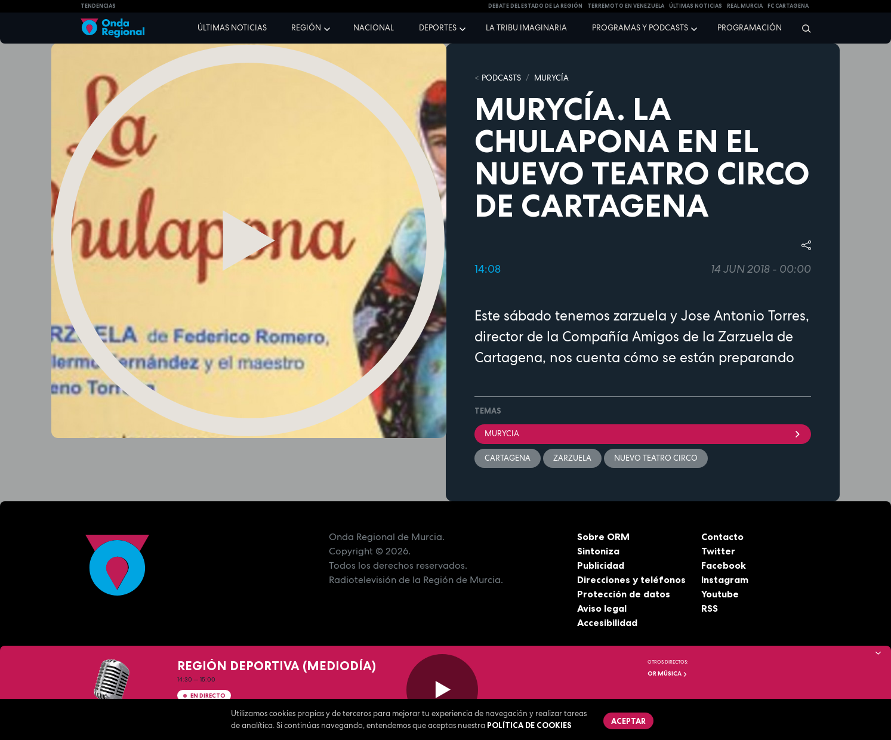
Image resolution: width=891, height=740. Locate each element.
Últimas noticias (232, 28)
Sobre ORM (603, 536)
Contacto (722, 536)
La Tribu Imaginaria (526, 28)
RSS (709, 608)
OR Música (667, 673)
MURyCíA (551, 78)
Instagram (724, 579)
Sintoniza (598, 551)
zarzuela (572, 458)
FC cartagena (788, 6)
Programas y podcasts (640, 28)
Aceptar (628, 721)
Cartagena (508, 458)
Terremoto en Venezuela (625, 6)
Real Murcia (745, 6)
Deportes (438, 28)
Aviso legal (602, 608)
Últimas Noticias (695, 6)
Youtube (720, 594)
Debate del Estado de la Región (535, 6)
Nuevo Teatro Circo (656, 458)
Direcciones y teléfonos (631, 579)
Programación (749, 28)
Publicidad (600, 565)
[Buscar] (802, 28)
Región (306, 28)
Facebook (723, 565)
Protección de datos (623, 594)
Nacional (373, 28)
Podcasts (501, 78)
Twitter (718, 551)
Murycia (643, 433)
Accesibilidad (607, 622)
